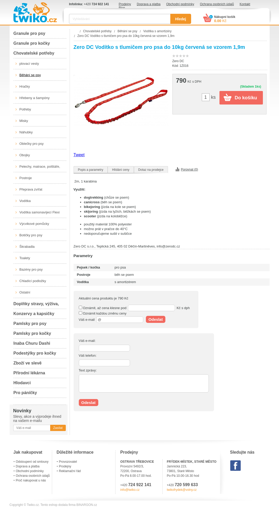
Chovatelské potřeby (34, 53)
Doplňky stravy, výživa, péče (36, 305)
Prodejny (125, 4)
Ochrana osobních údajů (217, 4)
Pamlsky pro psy (30, 323)
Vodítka (25, 201)
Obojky (25, 155)
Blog (122, 8)
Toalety (25, 258)
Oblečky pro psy (32, 144)
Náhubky (26, 132)
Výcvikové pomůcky (34, 224)
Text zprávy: (88, 370)
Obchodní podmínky (180, 4)
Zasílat (57, 428)
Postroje (26, 178)
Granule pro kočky (32, 43)
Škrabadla (27, 247)
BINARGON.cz (86, 505)
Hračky (25, 86)
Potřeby (25, 109)
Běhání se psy (30, 75)
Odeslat (155, 319)
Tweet (79, 155)
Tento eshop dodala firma (58, 505)
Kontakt (244, 4)
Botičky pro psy (31, 235)
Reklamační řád (70, 471)
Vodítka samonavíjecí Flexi (40, 212)
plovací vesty (29, 64)
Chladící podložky (33, 281)
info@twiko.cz (130, 490)
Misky (24, 121)
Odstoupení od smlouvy (32, 462)
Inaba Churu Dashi (32, 343)
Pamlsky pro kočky (32, 333)
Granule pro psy (30, 33)
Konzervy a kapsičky (34, 313)
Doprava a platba (148, 4)
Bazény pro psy (31, 269)
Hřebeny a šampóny (35, 98)
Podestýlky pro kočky (35, 353)
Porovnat (189, 169)
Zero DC (178, 61)
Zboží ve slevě (28, 363)
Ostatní (25, 292)
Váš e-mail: (87, 341)
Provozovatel (68, 462)
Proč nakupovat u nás (31, 480)
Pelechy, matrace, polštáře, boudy (40, 168)
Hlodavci (22, 383)
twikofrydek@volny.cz (182, 490)
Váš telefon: (88, 355)
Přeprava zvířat (31, 189)
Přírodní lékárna (29, 373)
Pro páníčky (25, 392)
